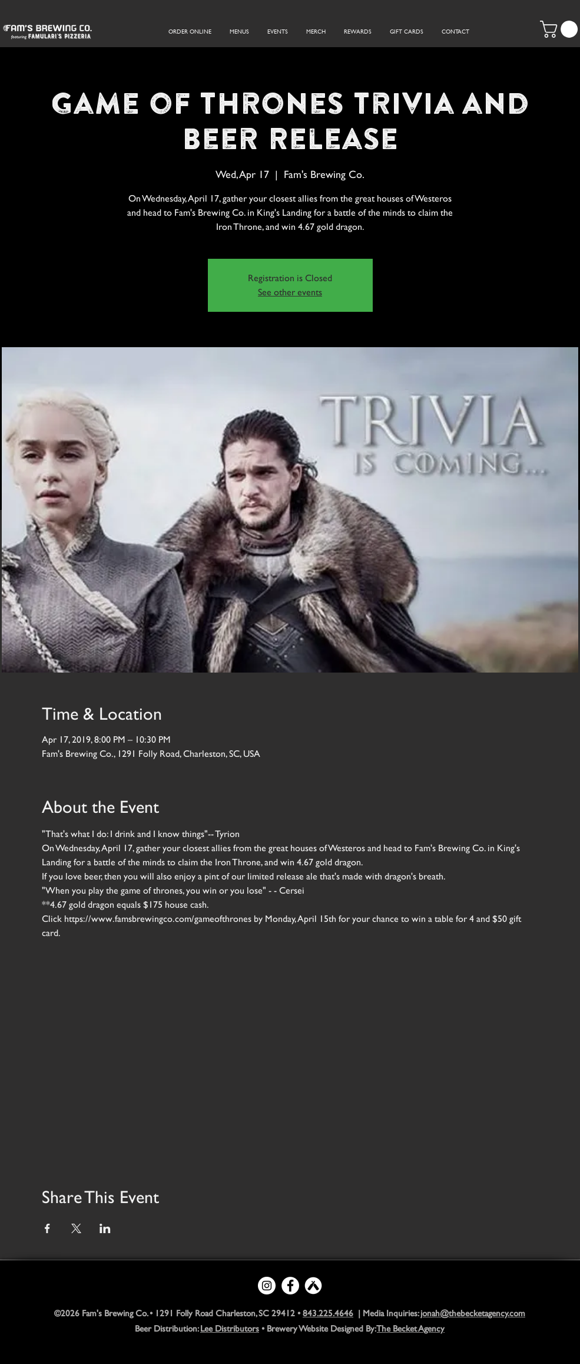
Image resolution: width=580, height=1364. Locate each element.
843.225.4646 (328, 1313)
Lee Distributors (229, 1328)
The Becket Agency (411, 1328)
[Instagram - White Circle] (267, 1285)
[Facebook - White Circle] (290, 1285)
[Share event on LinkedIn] (105, 1228)
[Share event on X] (76, 1228)
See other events (290, 292)
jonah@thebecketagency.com (472, 1313)
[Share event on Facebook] (47, 1228)
